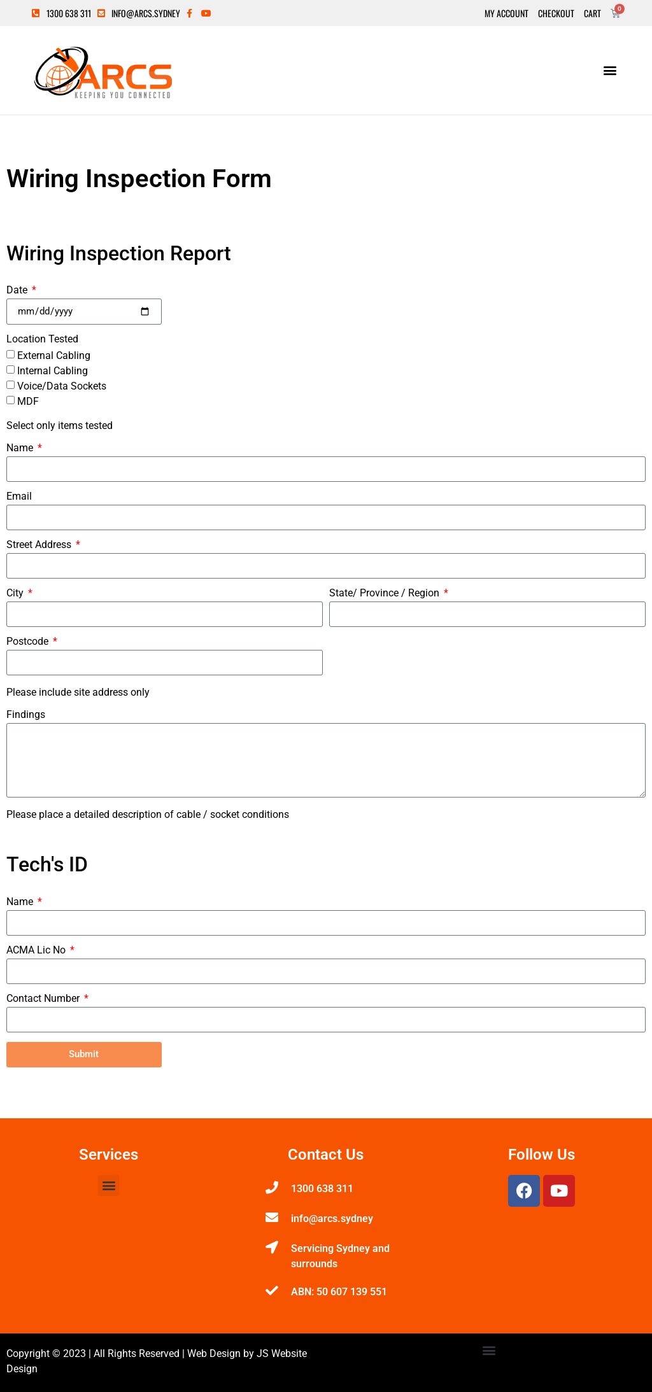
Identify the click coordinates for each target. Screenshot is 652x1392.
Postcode (28, 641)
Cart (592, 13)
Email (19, 496)
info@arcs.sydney (332, 1219)
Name (21, 448)
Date (18, 290)
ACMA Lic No (37, 950)
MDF (28, 401)
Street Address (40, 545)
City (16, 593)
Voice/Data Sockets (61, 386)
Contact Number (44, 999)
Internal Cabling (52, 371)
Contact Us (326, 1155)
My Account (506, 13)
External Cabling (53, 355)
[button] (609, 70)
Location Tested (42, 339)
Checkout (556, 13)
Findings (25, 715)
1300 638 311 (322, 1189)
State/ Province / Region (385, 593)
